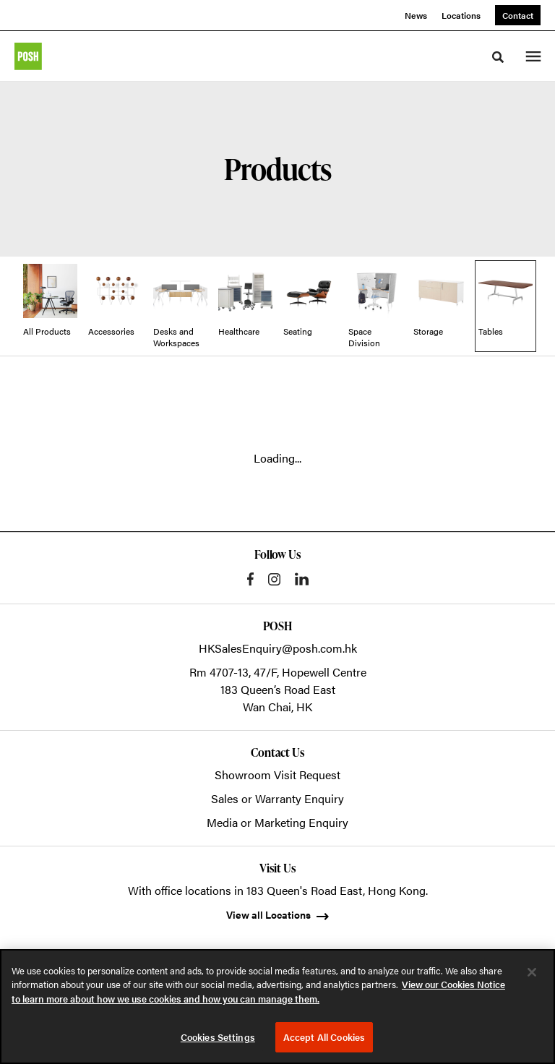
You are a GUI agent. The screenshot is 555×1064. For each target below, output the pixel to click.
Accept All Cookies (324, 1037)
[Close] (532, 972)
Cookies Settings (218, 1037)
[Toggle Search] (498, 57)
